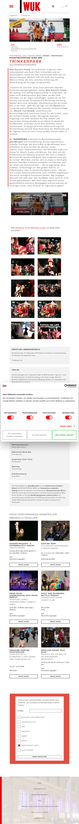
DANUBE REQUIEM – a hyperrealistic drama (21, 545)
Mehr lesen (23, 565)
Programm (13, 15)
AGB (39, 783)
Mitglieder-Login (39, 812)
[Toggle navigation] (11, 6)
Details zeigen (66, 426)
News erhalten (39, 757)
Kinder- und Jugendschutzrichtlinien (39, 806)
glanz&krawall (33, 486)
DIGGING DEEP (48, 544)
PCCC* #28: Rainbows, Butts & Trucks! (53, 594)
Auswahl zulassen (39, 435)
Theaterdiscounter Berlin (55, 490)
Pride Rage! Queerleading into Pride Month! (23, 595)
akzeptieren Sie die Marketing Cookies (30, 228)
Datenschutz (39, 789)
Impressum (39, 818)
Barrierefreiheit (39, 795)
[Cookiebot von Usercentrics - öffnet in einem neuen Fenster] (66, 386)
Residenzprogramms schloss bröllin (44, 495)
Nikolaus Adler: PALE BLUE (53, 651)
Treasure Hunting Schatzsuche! (19, 651)
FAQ (39, 800)
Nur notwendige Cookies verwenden (14, 434)
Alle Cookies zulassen (64, 435)
